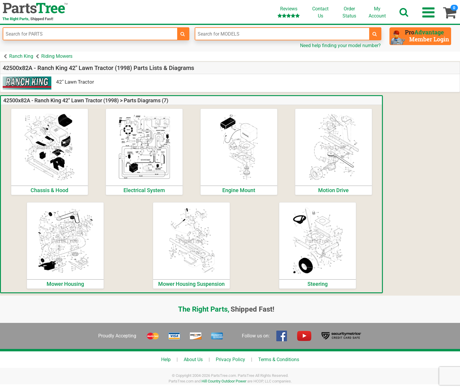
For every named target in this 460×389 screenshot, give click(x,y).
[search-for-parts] (183, 34)
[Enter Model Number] (282, 34)
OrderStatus (349, 12)
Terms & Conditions (278, 359)
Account (377, 12)
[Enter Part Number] (90, 34)
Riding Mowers (56, 56)
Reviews (288, 12)
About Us (193, 359)
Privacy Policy (230, 359)
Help (166, 359)
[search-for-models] (375, 34)
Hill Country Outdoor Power (224, 381)
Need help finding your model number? (340, 45)
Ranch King (21, 56)
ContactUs (320, 12)
